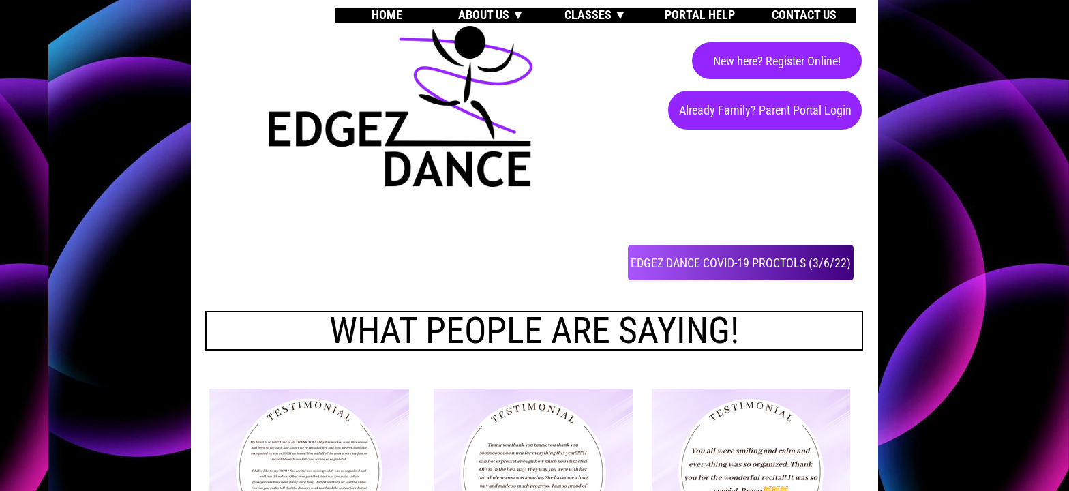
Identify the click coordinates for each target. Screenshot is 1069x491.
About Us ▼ (491, 15)
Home (387, 15)
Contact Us (804, 15)
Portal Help (700, 15)
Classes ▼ (595, 15)
